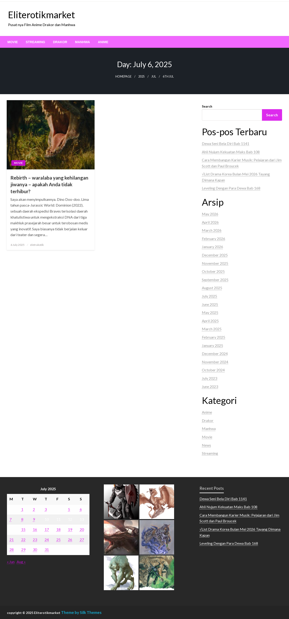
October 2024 (213, 370)
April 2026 (210, 222)
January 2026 (212, 246)
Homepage (123, 76)
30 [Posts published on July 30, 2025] (35, 549)
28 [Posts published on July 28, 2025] (11, 549)
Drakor (60, 42)
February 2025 (213, 337)
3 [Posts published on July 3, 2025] (46, 509)
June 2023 (210, 386)
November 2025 (215, 263)
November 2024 (215, 362)
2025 (141, 76)
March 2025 (211, 329)
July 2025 (209, 296)
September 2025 (215, 279)
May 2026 (210, 214)
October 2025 (213, 271)
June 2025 (210, 304)
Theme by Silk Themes (81, 612)
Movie (12, 42)
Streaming (35, 42)
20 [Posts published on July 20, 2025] (82, 529)
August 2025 (212, 287)
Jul (153, 76)
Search (207, 106)
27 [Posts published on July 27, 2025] (82, 539)
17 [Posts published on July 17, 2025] (47, 529)
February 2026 (213, 238)
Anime (103, 42)
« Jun (11, 561)
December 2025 (215, 255)
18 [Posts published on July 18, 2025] (58, 529)
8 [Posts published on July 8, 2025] (22, 519)
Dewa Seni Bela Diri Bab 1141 (225, 143)
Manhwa (82, 42)
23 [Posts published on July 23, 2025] (35, 539)
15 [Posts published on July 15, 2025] (23, 529)
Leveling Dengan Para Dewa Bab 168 (231, 188)
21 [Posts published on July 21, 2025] (11, 539)
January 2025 (212, 345)
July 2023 (209, 378)
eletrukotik (37, 244)
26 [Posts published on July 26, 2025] (70, 539)
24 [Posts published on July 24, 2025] (47, 539)
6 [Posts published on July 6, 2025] (81, 509)
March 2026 (211, 230)
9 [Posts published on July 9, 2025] (34, 519)
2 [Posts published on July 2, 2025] (34, 509)
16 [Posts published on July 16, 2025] (35, 529)
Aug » (21, 561)
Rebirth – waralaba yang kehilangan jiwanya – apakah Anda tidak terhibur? (49, 184)
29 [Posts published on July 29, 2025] (23, 549)
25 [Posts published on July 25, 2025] (58, 539)
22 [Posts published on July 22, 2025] (23, 539)
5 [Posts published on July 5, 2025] (69, 509)
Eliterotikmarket (41, 14)
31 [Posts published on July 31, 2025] (47, 549)
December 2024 (215, 353)
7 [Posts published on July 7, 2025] (10, 519)
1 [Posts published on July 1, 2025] (22, 509)
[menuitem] (12, 42)
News (206, 445)
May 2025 (210, 312)
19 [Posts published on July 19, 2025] (70, 529)
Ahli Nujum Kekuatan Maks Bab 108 (231, 152)
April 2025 (210, 321)
